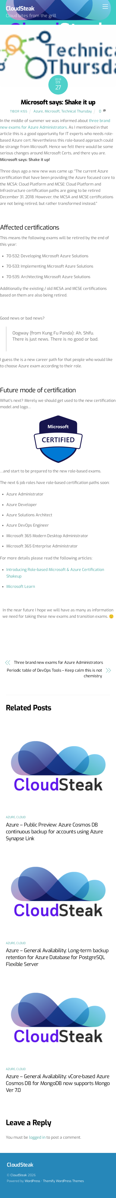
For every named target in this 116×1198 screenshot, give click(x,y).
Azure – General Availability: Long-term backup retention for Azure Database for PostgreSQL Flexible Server (57, 957)
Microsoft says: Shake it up (58, 102)
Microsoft (52, 111)
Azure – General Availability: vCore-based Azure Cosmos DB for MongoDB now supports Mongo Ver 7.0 (58, 1083)
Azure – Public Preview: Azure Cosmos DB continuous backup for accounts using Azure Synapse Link (54, 831)
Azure (38, 111)
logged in (37, 1137)
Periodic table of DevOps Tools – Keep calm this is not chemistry (54, 673)
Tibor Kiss (18, 111)
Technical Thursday (76, 111)
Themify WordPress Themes (63, 1181)
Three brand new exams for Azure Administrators (58, 662)
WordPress (32, 1181)
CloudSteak (19, 1175)
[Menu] (105, 7)
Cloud (21, 817)
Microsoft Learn (20, 586)
